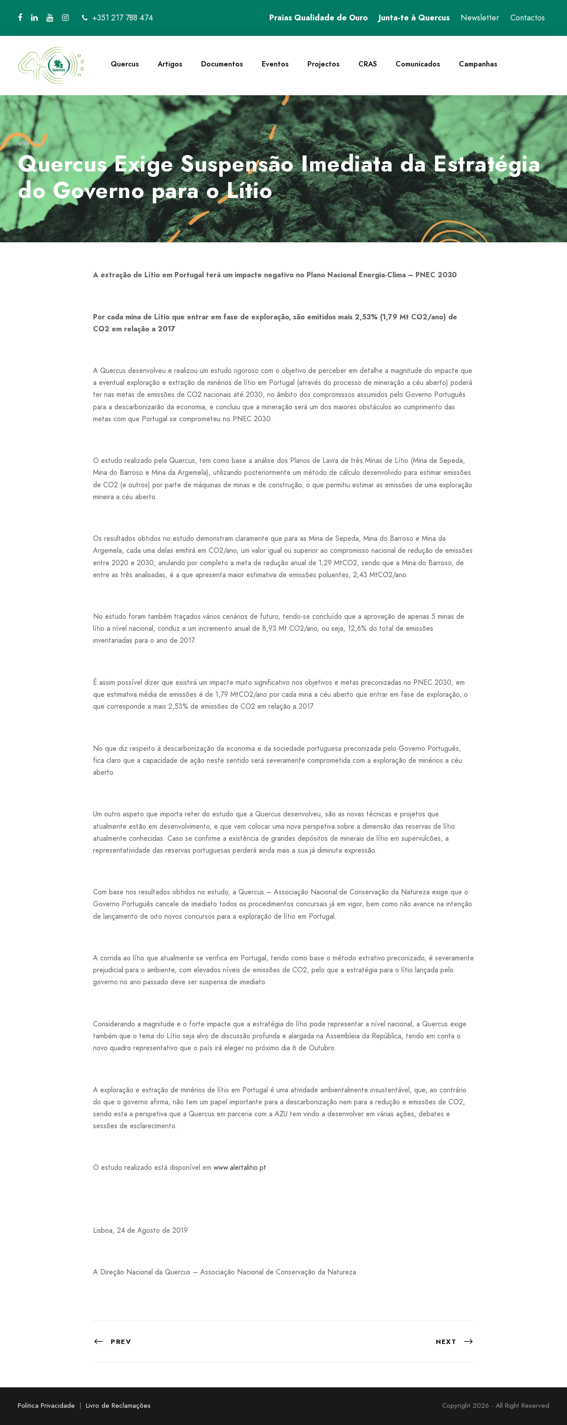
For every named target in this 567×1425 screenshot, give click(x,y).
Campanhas (478, 64)
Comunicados (418, 64)
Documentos (222, 64)
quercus (31, 143)
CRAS (367, 64)
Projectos (323, 64)
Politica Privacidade (46, 1405)
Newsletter (480, 17)
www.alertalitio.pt (240, 1167)
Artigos (170, 64)
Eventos (275, 64)
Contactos (527, 17)
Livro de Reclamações (118, 1405)
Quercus (125, 64)
